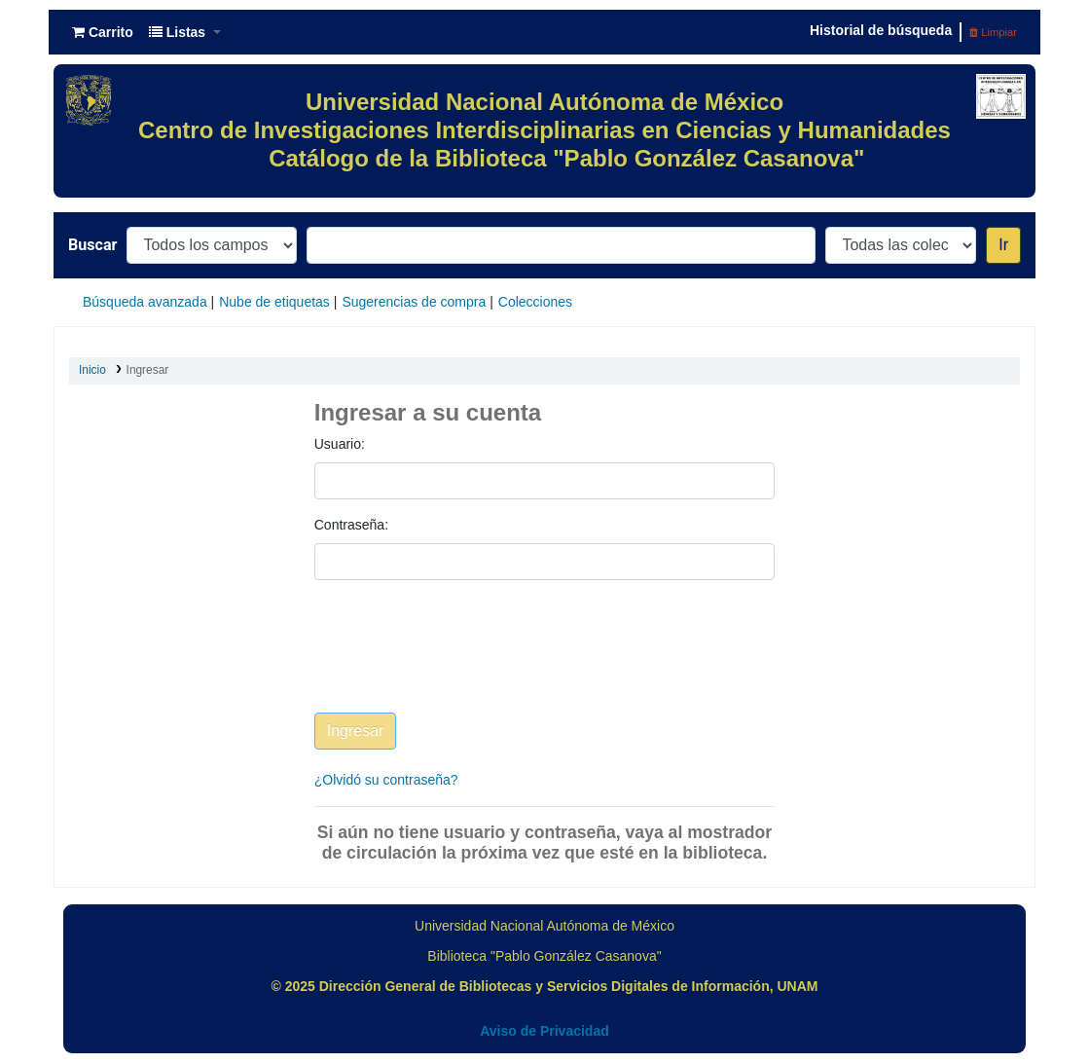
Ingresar (148, 370)
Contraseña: (351, 524)
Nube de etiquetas (274, 302)
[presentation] (462, 661)
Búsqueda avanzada (145, 302)
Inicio (92, 370)
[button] (102, 32)
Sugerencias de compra (414, 302)
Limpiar (993, 32)
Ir (1003, 245)
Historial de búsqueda (881, 30)
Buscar (92, 245)
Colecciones (535, 302)
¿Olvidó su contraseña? (386, 780)
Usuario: (339, 444)
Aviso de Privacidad (544, 1031)
